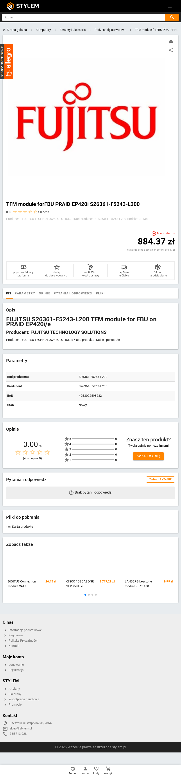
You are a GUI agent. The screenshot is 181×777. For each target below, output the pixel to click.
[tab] (10, 293)
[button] (85, 595)
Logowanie (13, 664)
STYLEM (27, 6)
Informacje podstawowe (22, 630)
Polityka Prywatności (20, 640)
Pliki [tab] (113, 293)
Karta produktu (19, 526)
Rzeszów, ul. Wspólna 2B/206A (31, 723)
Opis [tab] (21, 293)
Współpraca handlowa (21, 699)
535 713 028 (18, 734)
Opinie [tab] (58, 293)
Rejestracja (13, 670)
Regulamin (13, 635)
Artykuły (11, 689)
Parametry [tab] (38, 293)
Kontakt (11, 646)
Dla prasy (12, 694)
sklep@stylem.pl (21, 728)
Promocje (12, 704)
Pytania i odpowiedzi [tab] (86, 293)
